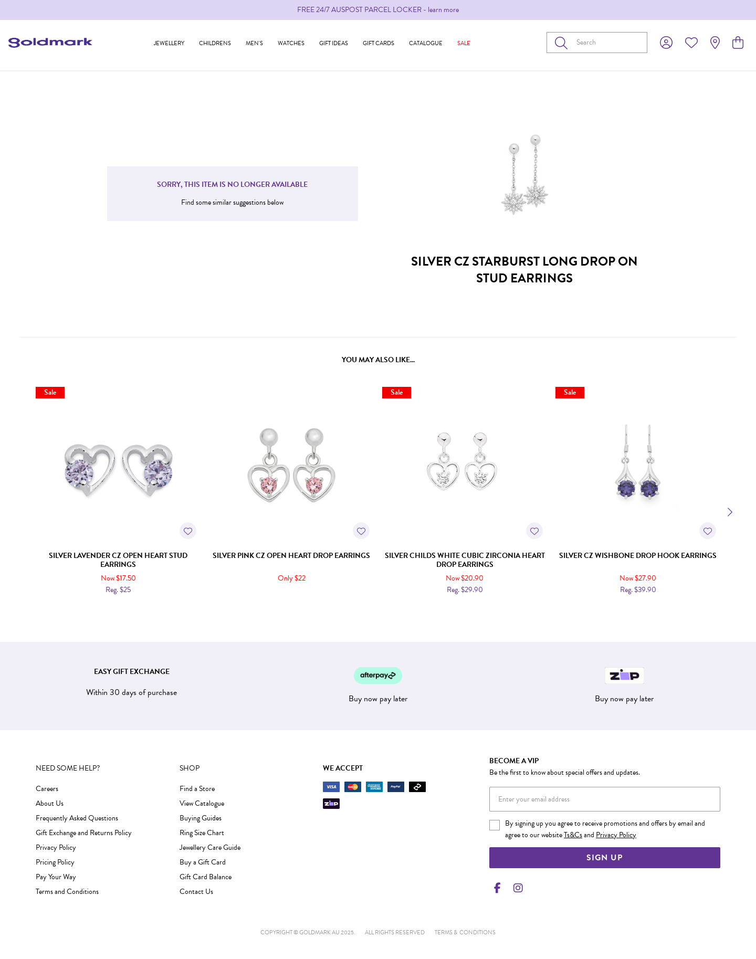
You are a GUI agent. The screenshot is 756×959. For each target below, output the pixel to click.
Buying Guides (201, 818)
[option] (378, 10)
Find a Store (197, 788)
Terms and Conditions (67, 891)
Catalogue (426, 43)
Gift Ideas (333, 43)
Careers (47, 788)
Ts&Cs (573, 834)
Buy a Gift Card (203, 862)
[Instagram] (516, 888)
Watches (291, 43)
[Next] (728, 512)
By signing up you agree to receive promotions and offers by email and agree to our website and (605, 829)
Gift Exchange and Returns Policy (84, 832)
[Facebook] (497, 888)
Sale (463, 43)
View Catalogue (202, 803)
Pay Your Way (56, 876)
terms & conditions (465, 932)
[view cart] (737, 43)
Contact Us (196, 891)
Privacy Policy (56, 847)
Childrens (215, 43)
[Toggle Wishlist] (188, 530)
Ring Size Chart (202, 832)
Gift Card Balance (206, 876)
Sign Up (604, 857)
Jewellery (169, 43)
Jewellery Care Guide (210, 847)
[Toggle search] (563, 42)
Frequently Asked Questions (77, 818)
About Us (50, 803)
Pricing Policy (55, 862)
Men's (254, 43)
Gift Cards (378, 43)
